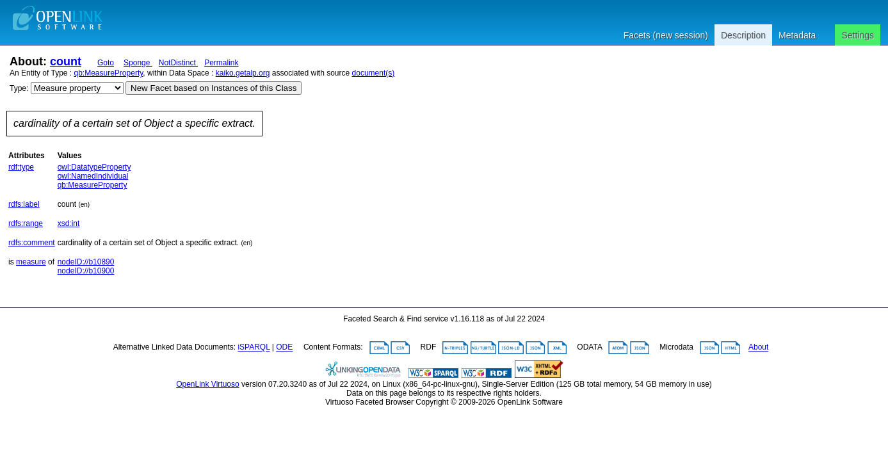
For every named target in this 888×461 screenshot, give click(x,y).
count (65, 61)
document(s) (373, 73)
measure (31, 261)
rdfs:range (25, 223)
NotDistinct (178, 62)
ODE (284, 347)
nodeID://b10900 (86, 270)
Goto (105, 62)
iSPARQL (254, 347)
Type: (19, 88)
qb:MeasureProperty (108, 73)
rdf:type (21, 167)
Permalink (221, 62)
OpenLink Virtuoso (207, 384)
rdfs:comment (31, 242)
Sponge (138, 62)
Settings (857, 35)
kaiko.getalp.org (243, 73)
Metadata (797, 35)
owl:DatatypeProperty (94, 167)
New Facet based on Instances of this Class (213, 88)
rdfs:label (24, 204)
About (758, 347)
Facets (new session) (666, 35)
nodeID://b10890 (86, 261)
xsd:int (69, 223)
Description (743, 35)
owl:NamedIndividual (93, 176)
